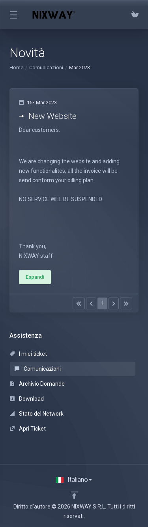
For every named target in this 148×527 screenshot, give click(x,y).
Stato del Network (37, 414)
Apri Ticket (28, 428)
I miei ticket (28, 354)
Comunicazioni (46, 67)
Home (16, 67)
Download (27, 399)
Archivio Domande (37, 384)
